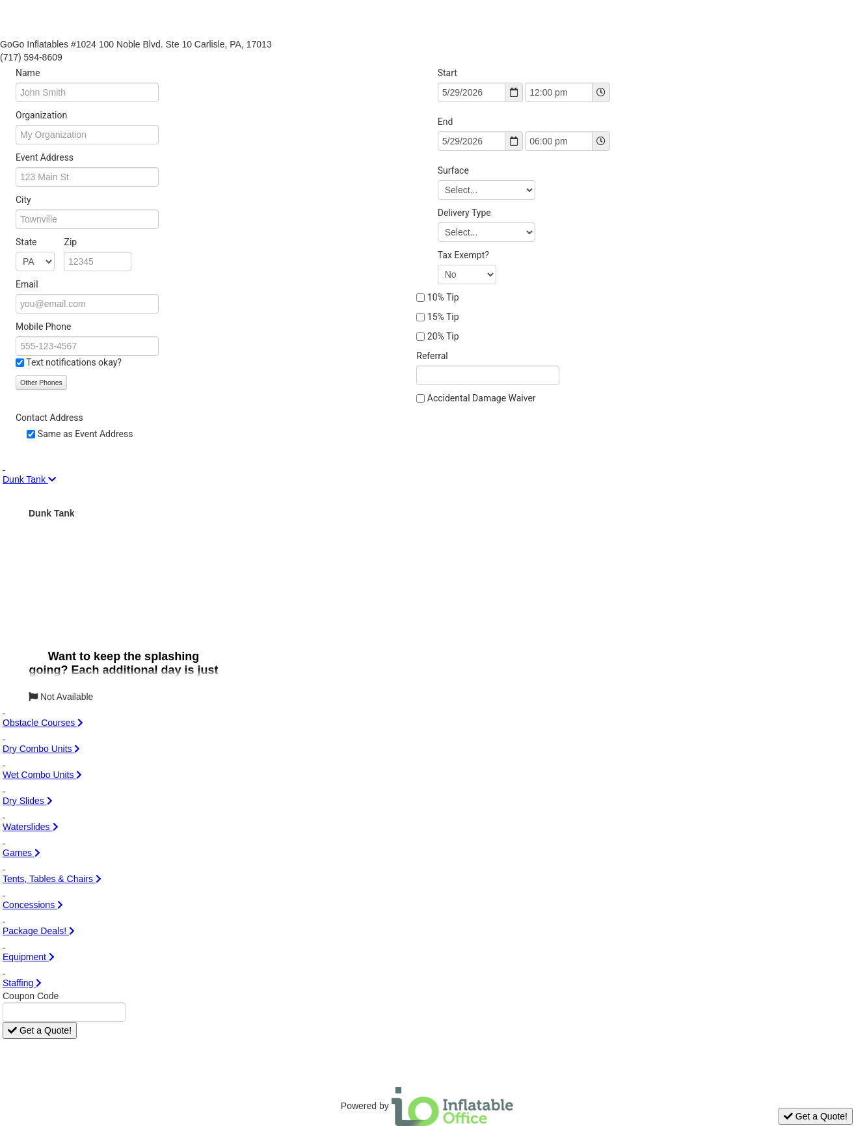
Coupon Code (31, 996)
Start (447, 73)
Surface (453, 170)
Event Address (44, 157)
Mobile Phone (43, 326)
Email (27, 284)
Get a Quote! (40, 1030)
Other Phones (41, 382)
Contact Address (49, 417)
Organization (41, 115)
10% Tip (443, 297)
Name (28, 73)
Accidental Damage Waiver (481, 398)
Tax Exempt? (463, 255)
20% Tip (443, 336)
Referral (431, 356)
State (46, 242)
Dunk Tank (52, 513)
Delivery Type (464, 213)
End (445, 121)
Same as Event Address (85, 434)
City (23, 199)
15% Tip (443, 317)
